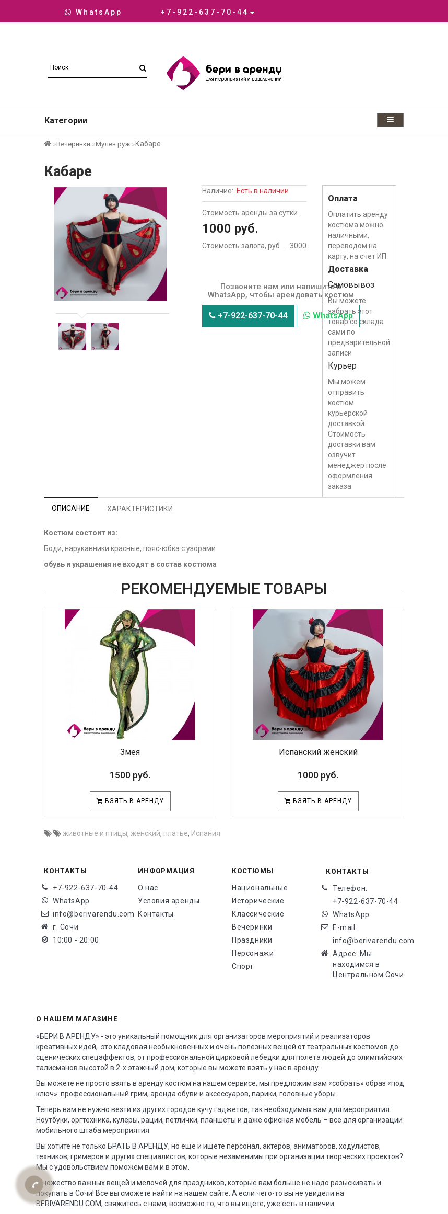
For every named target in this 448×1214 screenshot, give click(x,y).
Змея (130, 752)
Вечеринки (73, 144)
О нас (148, 888)
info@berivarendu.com (87, 914)
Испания (205, 833)
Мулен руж (113, 144)
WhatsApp (93, 12)
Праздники (252, 940)
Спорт (243, 966)
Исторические (258, 901)
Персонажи (253, 953)
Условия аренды (168, 901)
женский (145, 833)
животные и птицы (95, 833)
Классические (258, 914)
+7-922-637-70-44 (248, 315)
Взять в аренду (130, 801)
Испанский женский (318, 752)
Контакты (156, 914)
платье (175, 833)
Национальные (260, 888)
